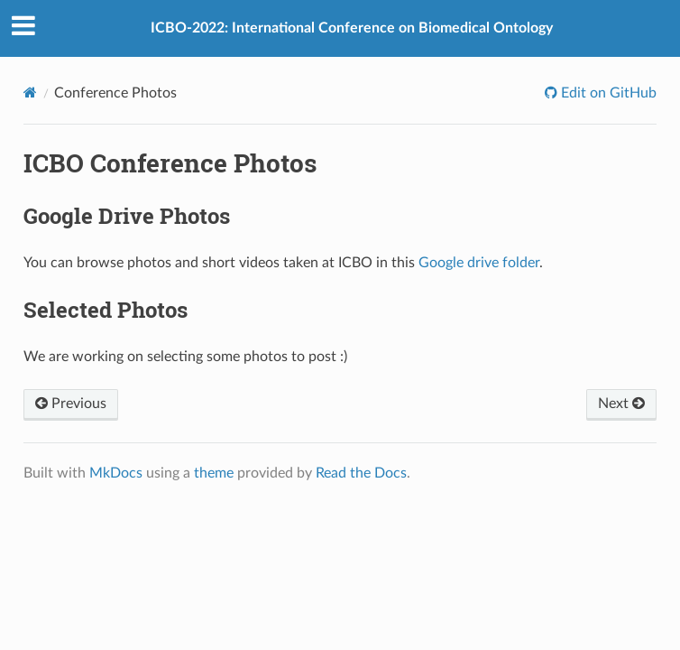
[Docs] (30, 92)
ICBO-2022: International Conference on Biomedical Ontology (352, 28)
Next (621, 403)
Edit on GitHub (607, 93)
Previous (70, 403)
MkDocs (115, 473)
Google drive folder (478, 262)
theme (214, 473)
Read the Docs (361, 473)
